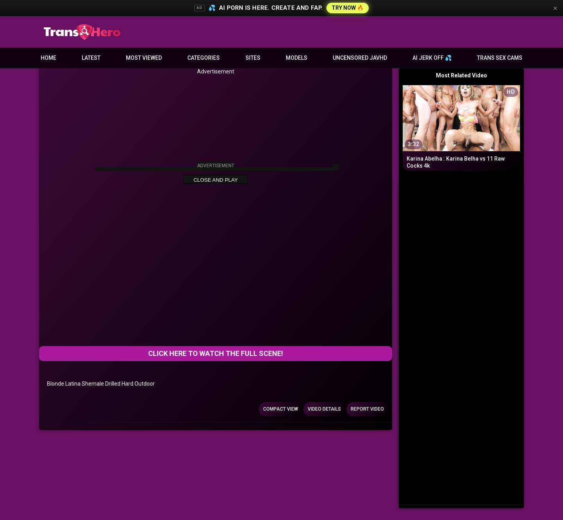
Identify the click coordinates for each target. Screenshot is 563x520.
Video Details (324, 409)
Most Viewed (144, 58)
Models (296, 58)
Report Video (367, 409)
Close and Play (216, 180)
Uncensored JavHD (360, 58)
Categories (203, 58)
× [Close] (555, 8)
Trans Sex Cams (499, 58)
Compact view (280, 409)
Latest (91, 58)
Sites (253, 58)
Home (48, 58)
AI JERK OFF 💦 (432, 58)
